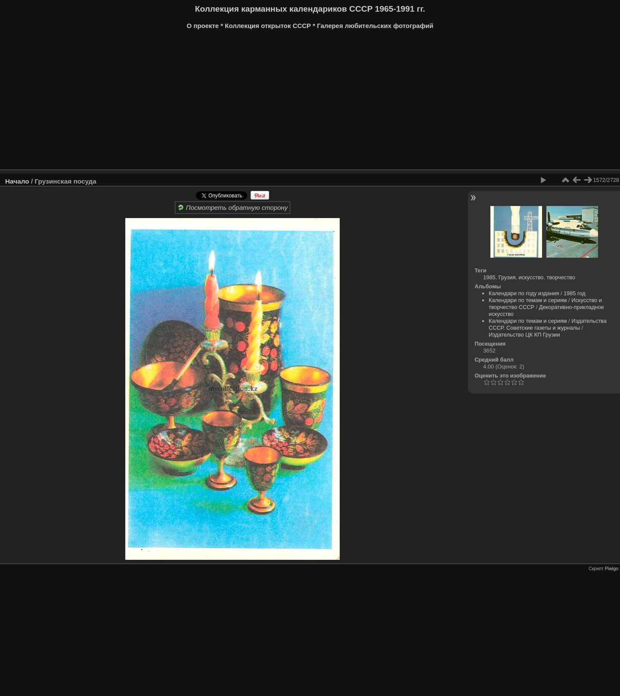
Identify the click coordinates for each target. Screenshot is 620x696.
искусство (530, 277)
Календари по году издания (524, 293)
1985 (489, 277)
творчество (561, 277)
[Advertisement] (264, 102)
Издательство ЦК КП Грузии (524, 334)
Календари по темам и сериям (528, 300)
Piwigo (611, 568)
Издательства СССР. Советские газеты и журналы (548, 324)
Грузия (507, 277)
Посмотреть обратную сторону (232, 207)
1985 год (575, 293)
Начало (17, 181)
